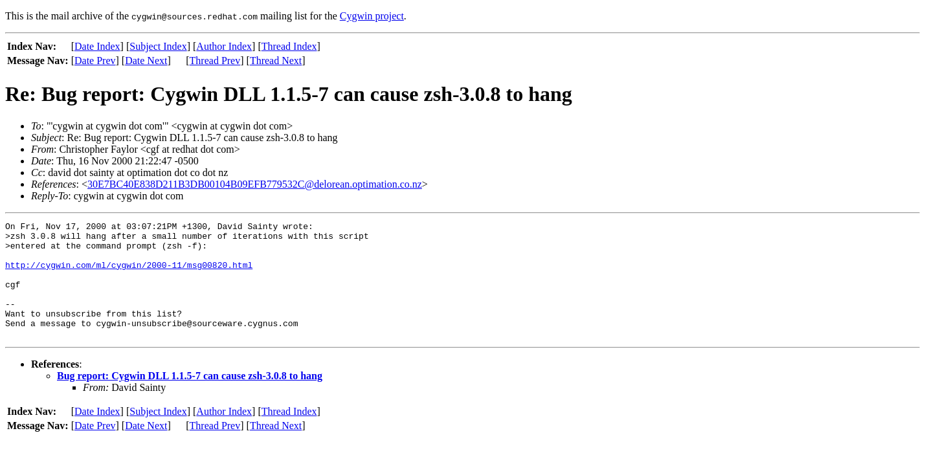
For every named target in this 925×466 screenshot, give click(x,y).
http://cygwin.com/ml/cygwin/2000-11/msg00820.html (128, 274)
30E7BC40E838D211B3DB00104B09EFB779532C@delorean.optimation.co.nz (254, 184)
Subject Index (157, 46)
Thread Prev (215, 60)
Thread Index (289, 46)
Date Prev (95, 60)
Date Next (146, 60)
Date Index (97, 46)
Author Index (224, 46)
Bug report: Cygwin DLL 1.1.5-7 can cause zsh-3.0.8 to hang (189, 399)
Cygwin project (372, 15)
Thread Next (276, 60)
